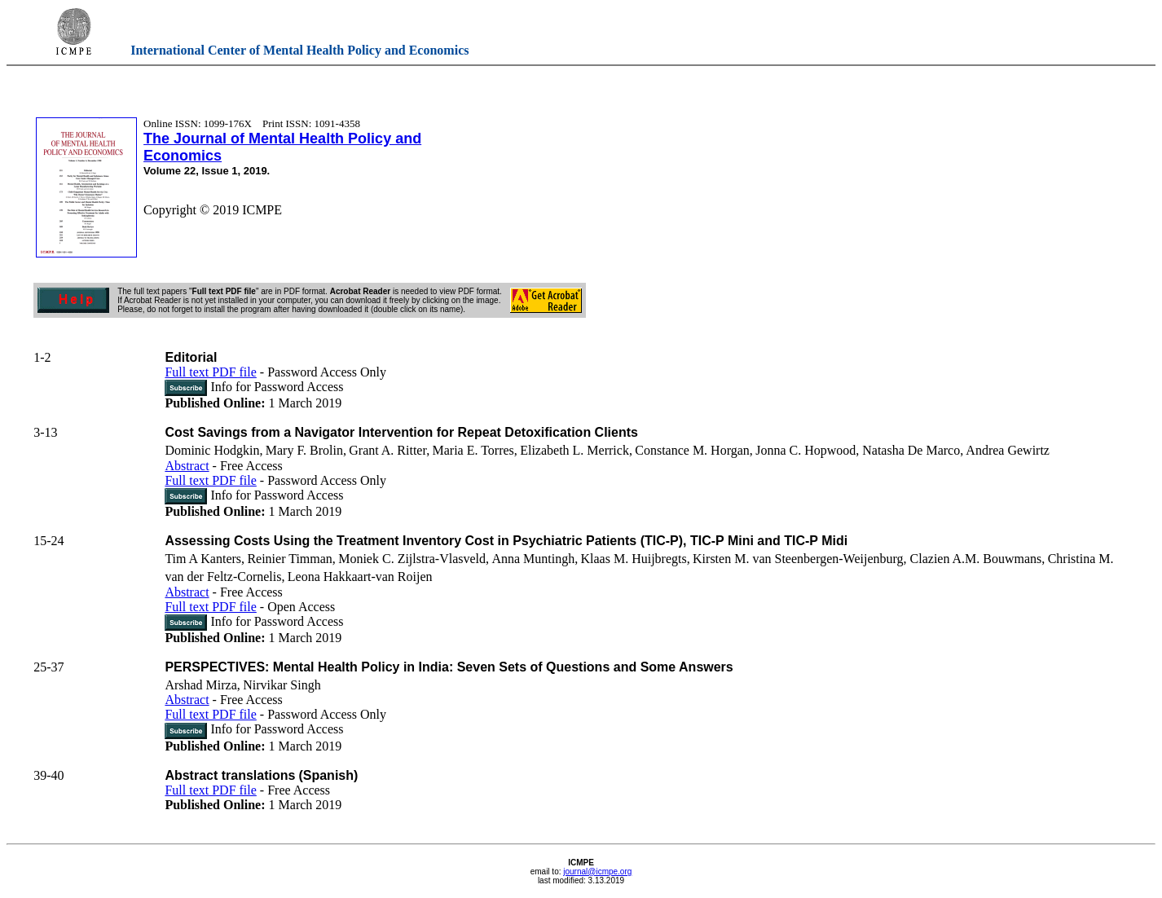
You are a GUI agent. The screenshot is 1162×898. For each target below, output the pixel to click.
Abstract (187, 466)
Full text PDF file (210, 372)
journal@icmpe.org (597, 871)
